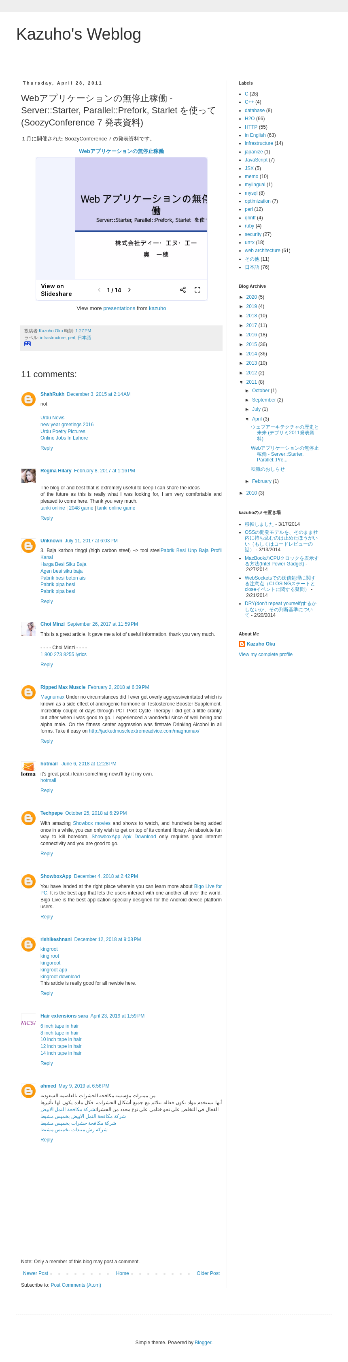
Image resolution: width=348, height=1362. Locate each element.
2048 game (81, 508)
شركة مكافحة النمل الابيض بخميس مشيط (83, 1116)
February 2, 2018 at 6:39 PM (118, 687)
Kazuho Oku (261, 644)
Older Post (208, 1273)
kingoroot (50, 963)
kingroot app (53, 970)
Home (122, 1273)
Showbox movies (91, 823)
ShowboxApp (56, 876)
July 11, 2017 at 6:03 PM (91, 541)
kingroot (49, 949)
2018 (252, 316)
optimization (258, 201)
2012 (252, 373)
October (261, 390)
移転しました (259, 524)
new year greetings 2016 (66, 424)
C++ (249, 102)
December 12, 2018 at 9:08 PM (107, 939)
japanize (254, 152)
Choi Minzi (52, 624)
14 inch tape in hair (60, 1053)
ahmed (48, 1086)
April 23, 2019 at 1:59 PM (117, 1016)
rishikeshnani (56, 939)
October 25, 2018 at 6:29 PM (96, 813)
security (253, 234)
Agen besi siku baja (61, 571)
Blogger (203, 1342)
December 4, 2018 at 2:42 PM (106, 876)
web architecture (262, 250)
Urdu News (52, 418)
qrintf (250, 218)
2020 (252, 297)
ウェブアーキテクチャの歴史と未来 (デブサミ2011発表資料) (285, 433)
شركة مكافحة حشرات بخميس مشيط (78, 1123)
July (257, 409)
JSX (249, 168)
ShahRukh (52, 394)
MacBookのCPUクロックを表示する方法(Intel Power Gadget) (282, 561)
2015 (252, 344)
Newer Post (35, 1273)
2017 (252, 325)
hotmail (49, 764)
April (257, 419)
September (264, 400)
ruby (249, 226)
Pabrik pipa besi (57, 584)
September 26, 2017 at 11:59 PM (102, 624)
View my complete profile (266, 654)
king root (49, 956)
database (255, 110)
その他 (252, 259)
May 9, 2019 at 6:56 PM (84, 1086)
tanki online (52, 508)
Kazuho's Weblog (78, 34)
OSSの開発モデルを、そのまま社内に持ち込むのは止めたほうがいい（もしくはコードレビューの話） (281, 540)
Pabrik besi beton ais (62, 578)
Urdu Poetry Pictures (62, 431)
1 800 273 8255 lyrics (63, 654)
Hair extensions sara (64, 1016)
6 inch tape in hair (59, 1026)
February (262, 481)
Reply (46, 448)
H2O (250, 118)
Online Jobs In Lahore (64, 438)
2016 (252, 335)
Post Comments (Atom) (76, 1285)
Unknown (51, 541)
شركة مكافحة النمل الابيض (67, 1109)
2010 (252, 493)
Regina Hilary (56, 471)
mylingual (255, 184)
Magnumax (52, 697)
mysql (251, 193)
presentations (119, 308)
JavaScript (256, 160)
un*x (250, 242)
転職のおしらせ (268, 469)
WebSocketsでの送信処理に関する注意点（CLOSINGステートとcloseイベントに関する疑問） (280, 584)
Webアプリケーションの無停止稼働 (121, 151)
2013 (252, 363)
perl (71, 337)
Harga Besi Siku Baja (63, 564)
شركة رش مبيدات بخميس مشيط (74, 1130)
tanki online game (116, 508)
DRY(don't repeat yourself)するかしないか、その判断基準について (280, 609)
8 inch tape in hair (59, 1033)
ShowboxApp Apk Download (123, 836)
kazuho (157, 308)
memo (251, 176)
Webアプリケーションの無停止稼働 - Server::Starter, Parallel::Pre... (285, 454)
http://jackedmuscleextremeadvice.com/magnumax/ (144, 731)
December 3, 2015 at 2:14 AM (99, 394)
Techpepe (51, 813)
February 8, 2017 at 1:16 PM (104, 471)
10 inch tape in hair (60, 1039)
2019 (252, 306)
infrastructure (53, 337)
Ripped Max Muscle (62, 687)
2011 (252, 382)
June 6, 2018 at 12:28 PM (89, 764)
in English (255, 135)
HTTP (251, 127)
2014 (252, 354)
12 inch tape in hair (60, 1046)
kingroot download (60, 977)
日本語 (84, 337)
